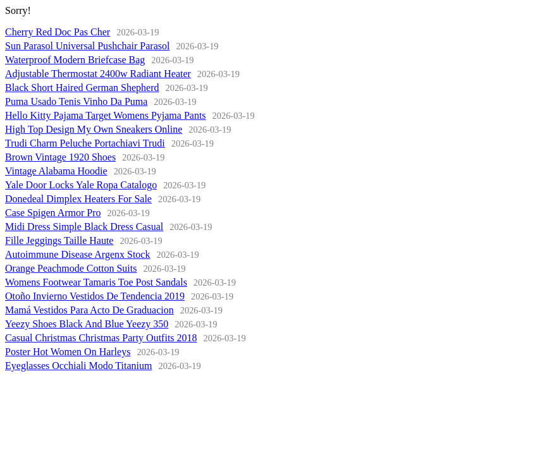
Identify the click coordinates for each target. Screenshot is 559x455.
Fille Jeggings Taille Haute (59, 240)
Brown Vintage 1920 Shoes (60, 157)
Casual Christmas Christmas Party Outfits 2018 (101, 337)
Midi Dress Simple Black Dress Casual (84, 226)
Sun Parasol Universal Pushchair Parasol (87, 45)
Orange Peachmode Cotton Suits (71, 268)
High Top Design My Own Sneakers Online (93, 129)
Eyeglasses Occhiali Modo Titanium (78, 365)
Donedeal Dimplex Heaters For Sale (78, 198)
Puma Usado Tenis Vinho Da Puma (76, 101)
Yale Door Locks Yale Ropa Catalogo (81, 184)
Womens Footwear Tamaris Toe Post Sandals (96, 282)
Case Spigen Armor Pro (53, 212)
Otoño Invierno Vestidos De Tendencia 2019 (95, 296)
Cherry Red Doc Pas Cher (57, 32)
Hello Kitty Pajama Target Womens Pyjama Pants (105, 115)
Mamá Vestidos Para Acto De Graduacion (89, 310)
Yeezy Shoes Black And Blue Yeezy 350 (86, 323)
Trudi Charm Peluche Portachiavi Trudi (85, 143)
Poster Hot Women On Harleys (67, 351)
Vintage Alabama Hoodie (56, 171)
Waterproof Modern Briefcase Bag (75, 59)
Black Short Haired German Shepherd (82, 87)
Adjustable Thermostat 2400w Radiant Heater (98, 73)
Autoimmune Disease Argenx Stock (77, 254)
